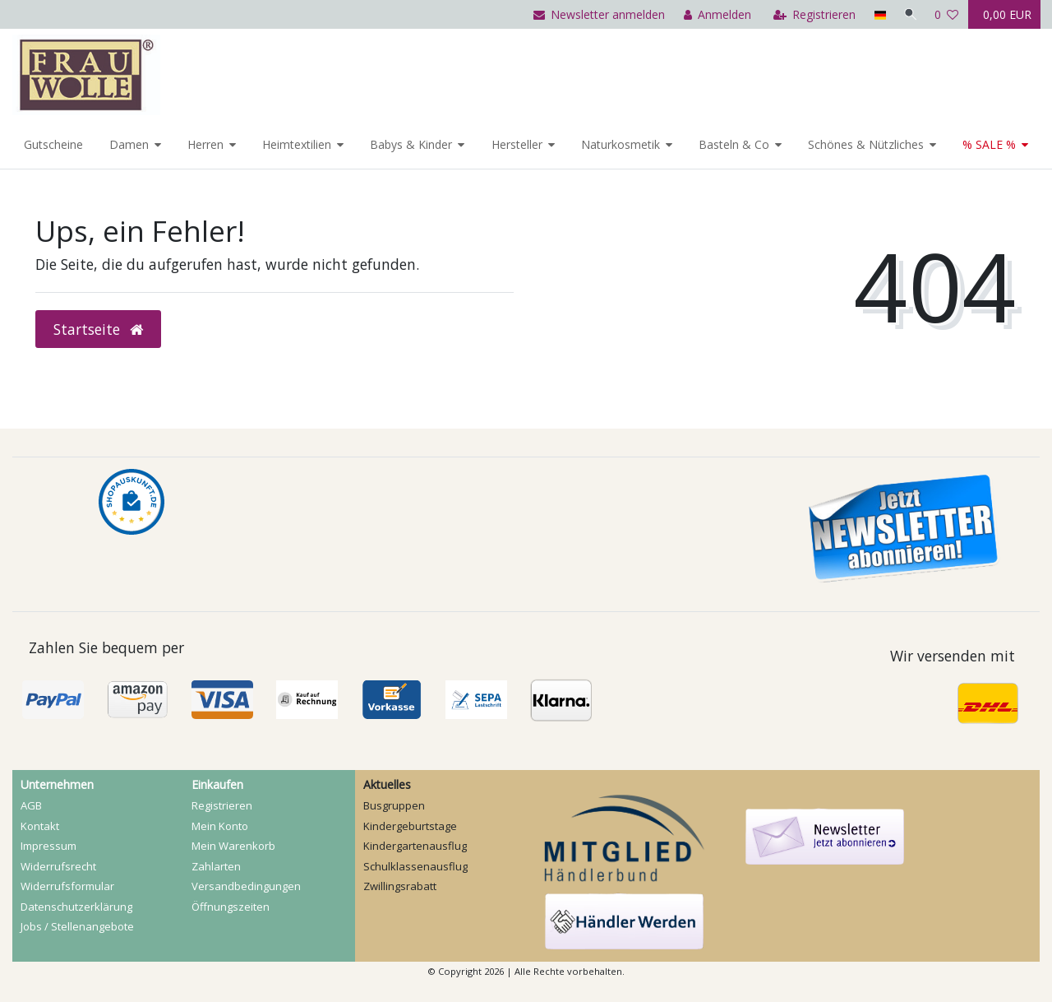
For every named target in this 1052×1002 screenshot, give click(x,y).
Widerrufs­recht (58, 866)
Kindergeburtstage (410, 826)
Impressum (48, 845)
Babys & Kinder (411, 144)
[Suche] (909, 14)
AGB (31, 805)
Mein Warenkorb (233, 845)
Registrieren (221, 805)
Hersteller (516, 144)
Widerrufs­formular (67, 886)
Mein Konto (219, 826)
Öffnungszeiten (230, 906)
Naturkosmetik (620, 144)
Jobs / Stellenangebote (77, 926)
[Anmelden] (714, 14)
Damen (129, 144)
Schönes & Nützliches (866, 144)
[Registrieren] (811, 14)
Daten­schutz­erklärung (76, 906)
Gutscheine (53, 144)
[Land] (876, 14)
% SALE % (989, 144)
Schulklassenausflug (415, 866)
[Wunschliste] (946, 14)
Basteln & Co (734, 144)
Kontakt (40, 826)
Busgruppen (394, 805)
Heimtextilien (296, 144)
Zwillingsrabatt (399, 886)
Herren (205, 144)
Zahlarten (216, 866)
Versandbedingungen (246, 886)
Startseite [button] (98, 329)
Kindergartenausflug (415, 845)
